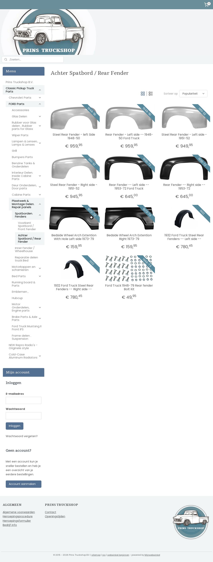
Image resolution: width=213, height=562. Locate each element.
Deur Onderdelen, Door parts (26, 186)
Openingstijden (55, 516)
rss (104, 554)
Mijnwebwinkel (152, 554)
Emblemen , (20, 292)
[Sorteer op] (193, 93)
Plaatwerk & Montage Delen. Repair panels (26, 204)
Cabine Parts (26, 195)
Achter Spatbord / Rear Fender (29, 238)
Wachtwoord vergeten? (22, 436)
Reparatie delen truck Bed (26, 259)
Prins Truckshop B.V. (19, 82)
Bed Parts (26, 276)
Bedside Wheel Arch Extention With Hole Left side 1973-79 (73, 237)
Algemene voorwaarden (19, 512)
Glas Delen (26, 116)
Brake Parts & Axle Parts (26, 318)
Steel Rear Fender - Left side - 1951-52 (184, 136)
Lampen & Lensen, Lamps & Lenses (26, 143)
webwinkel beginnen (118, 554)
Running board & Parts (23, 284)
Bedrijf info (10, 525)
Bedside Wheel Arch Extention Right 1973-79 (129, 237)
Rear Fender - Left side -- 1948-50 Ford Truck (129, 136)
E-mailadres (15, 394)
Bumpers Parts (22, 157)
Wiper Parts (20, 135)
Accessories (20, 110)
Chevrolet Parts (25, 98)
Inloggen (14, 426)
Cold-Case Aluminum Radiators (25, 356)
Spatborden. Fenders (28, 215)
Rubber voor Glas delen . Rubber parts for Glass (26, 125)
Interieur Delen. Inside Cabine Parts (26, 176)
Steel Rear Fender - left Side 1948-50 (74, 136)
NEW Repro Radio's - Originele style (23, 346)
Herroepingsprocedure (18, 516)
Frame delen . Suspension (21, 337)
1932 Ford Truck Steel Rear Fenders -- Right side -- (74, 287)
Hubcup (17, 298)
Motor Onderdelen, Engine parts (26, 307)
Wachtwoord (15, 409)
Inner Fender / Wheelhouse (25, 249)
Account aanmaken (22, 484)
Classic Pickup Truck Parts (23, 89)
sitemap (95, 554)
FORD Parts (25, 104)
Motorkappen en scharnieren (26, 268)
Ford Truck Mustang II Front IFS (26, 327)
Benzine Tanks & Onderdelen (23, 164)
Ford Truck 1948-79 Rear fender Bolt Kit (129, 287)
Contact (50, 512)
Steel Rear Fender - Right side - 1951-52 (73, 186)
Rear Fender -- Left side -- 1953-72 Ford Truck (129, 186)
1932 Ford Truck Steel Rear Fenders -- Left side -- (184, 237)
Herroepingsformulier (17, 521)
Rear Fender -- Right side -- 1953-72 (184, 186)
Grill (14, 151)
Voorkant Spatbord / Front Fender (27, 226)
